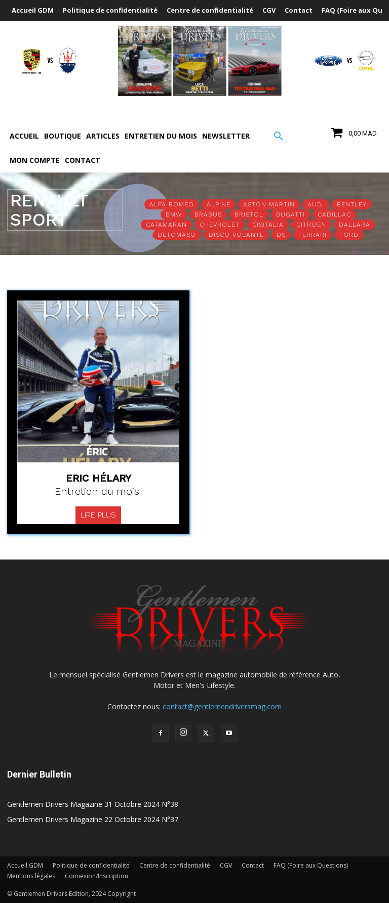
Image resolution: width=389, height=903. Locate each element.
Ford (349, 235)
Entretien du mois (97, 491)
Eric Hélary (98, 478)
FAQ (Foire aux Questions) (311, 865)
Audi (315, 204)
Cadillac (334, 214)
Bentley (352, 204)
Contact (253, 865)
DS (281, 235)
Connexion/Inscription (96, 876)
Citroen (311, 225)
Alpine (219, 204)
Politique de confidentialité (91, 865)
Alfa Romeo (171, 204)
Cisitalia (268, 225)
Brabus (208, 214)
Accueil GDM (25, 865)
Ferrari (312, 235)
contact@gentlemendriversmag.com (222, 706)
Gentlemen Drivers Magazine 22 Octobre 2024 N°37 (92, 819)
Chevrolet (219, 225)
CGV (226, 865)
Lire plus (98, 515)
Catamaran (166, 225)
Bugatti (290, 214)
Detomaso (176, 235)
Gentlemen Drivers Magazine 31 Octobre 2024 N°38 (92, 804)
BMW (174, 214)
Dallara (354, 225)
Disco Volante (236, 235)
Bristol (248, 214)
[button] (278, 136)
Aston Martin (269, 204)
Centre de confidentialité (174, 865)
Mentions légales (31, 876)
